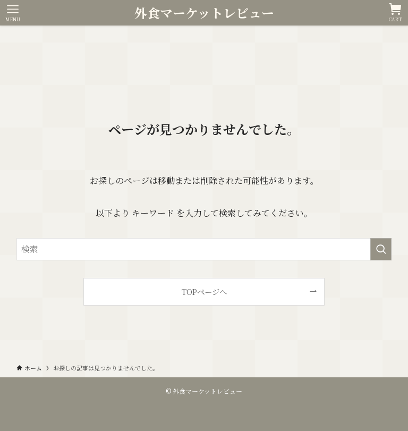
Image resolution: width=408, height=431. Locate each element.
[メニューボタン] (13, 13)
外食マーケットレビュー (204, 12)
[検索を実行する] (381, 249)
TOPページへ (204, 291)
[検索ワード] (204, 249)
